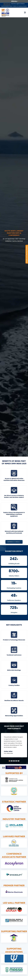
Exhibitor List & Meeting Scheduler (20, 6)
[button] (9, 761)
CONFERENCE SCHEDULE (14, 542)
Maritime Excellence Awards (6, 6)
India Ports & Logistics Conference (18, 3)
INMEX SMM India (6, 3)
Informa (14, 1)
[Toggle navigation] (25, 12)
